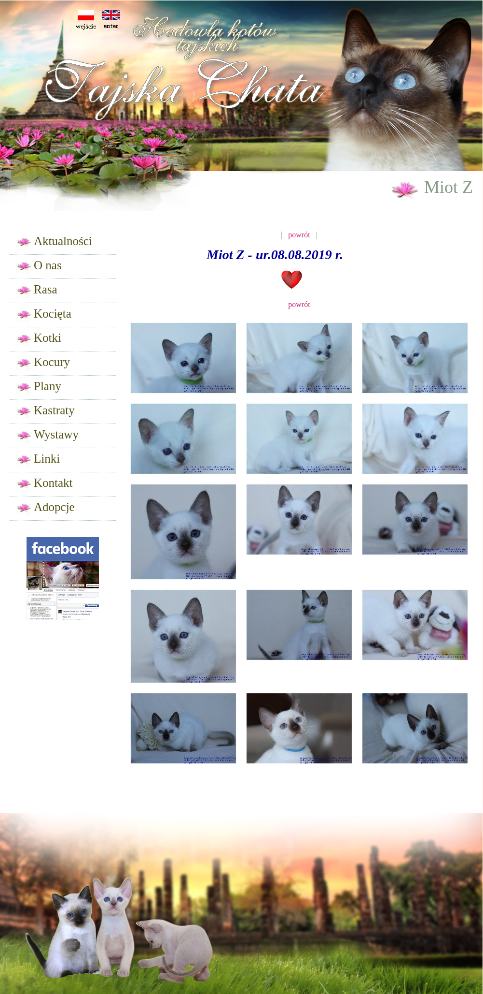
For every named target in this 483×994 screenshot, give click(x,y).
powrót (299, 235)
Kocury (43, 362)
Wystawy (47, 435)
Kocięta (43, 314)
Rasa (36, 290)
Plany (38, 387)
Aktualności (54, 241)
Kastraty (45, 411)
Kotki (38, 338)
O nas (39, 266)
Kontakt (44, 483)
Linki (38, 459)
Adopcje (45, 507)
